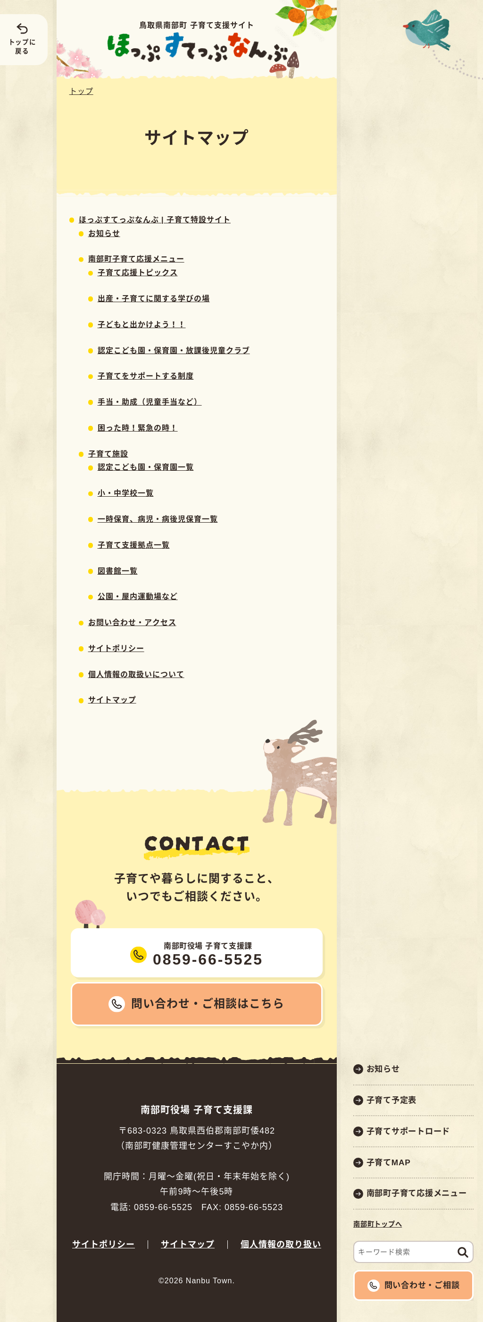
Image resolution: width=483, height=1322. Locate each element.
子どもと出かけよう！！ (142, 325)
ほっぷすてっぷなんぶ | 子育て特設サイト (155, 220)
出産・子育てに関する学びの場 (154, 299)
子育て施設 (108, 454)
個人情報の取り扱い (281, 1244)
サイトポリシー (116, 648)
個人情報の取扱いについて (136, 674)
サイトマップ (112, 700)
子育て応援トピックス (138, 273)
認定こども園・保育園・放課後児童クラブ (174, 351)
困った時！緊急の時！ (138, 428)
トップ (81, 91)
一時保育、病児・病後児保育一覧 (158, 519)
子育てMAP (388, 1162)
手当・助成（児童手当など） (150, 402)
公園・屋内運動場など (138, 597)
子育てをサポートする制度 (146, 376)
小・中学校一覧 (126, 493)
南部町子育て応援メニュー (416, 1193)
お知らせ (383, 1069)
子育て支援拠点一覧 (134, 545)
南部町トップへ (377, 1224)
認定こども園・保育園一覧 (146, 467)
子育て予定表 (391, 1100)
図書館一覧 (118, 571)
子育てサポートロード (408, 1131)
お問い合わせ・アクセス (132, 623)
